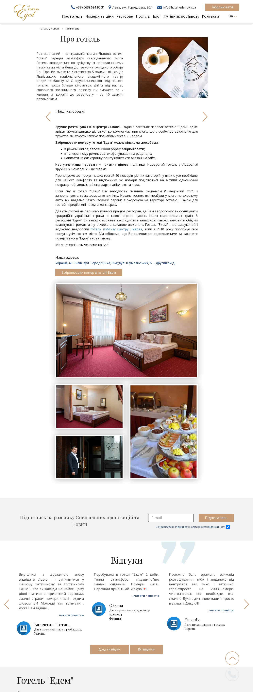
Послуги (143, 16)
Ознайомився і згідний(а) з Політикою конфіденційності (193, 527)
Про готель (72, 16)
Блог (157, 16)
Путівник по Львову (181, 16)
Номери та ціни (99, 16)
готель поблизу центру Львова (116, 229)
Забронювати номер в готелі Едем (89, 272)
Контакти (210, 16)
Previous (48, 117)
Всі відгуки (146, 649)
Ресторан (124, 16)
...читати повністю (70, 615)
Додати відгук (109, 649)
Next (205, 117)
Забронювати (222, 7)
